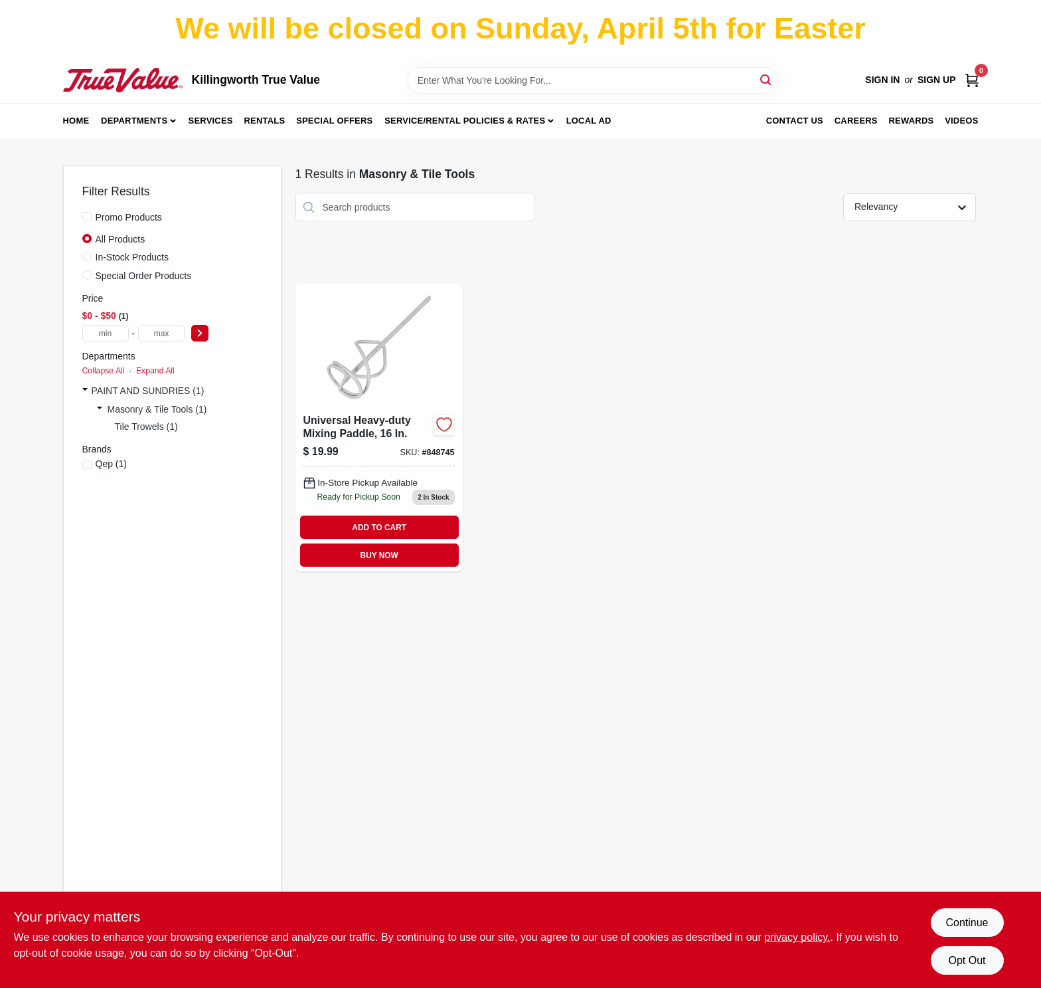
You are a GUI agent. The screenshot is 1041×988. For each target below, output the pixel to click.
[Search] (766, 79)
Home (76, 121)
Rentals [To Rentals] (264, 121)
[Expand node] (85, 390)
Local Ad (588, 121)
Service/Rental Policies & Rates (464, 121)
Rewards (911, 121)
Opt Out (966, 960)
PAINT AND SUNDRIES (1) (148, 390)
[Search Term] (593, 80)
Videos (961, 121)
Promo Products (129, 217)
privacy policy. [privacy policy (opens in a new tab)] (797, 937)
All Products (120, 239)
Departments (134, 121)
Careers (856, 121)
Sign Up (937, 79)
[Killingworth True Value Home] (123, 80)
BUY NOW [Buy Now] (379, 555)
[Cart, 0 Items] (972, 80)
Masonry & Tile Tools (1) (157, 409)
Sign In (882, 79)
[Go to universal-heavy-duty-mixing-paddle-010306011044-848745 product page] (379, 427)
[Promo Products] (87, 216)
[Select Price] (199, 333)
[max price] (161, 333)
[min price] (105, 333)
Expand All (155, 370)
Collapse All (103, 370)
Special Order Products (144, 275)
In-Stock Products (132, 257)
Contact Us (794, 121)
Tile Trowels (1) (146, 426)
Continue (966, 922)
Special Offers (334, 121)
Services (211, 121)
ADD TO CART (379, 527)
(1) (111, 463)
